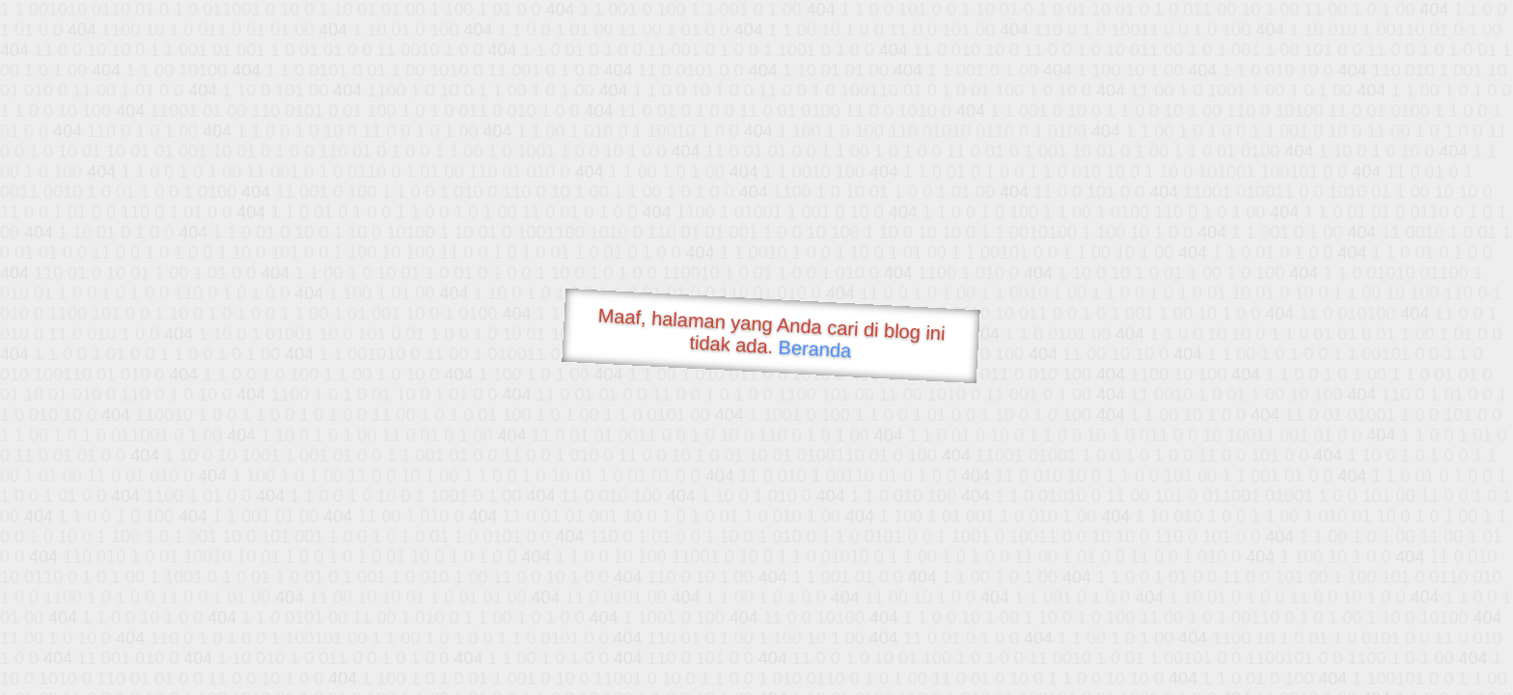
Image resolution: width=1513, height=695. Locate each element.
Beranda (815, 348)
